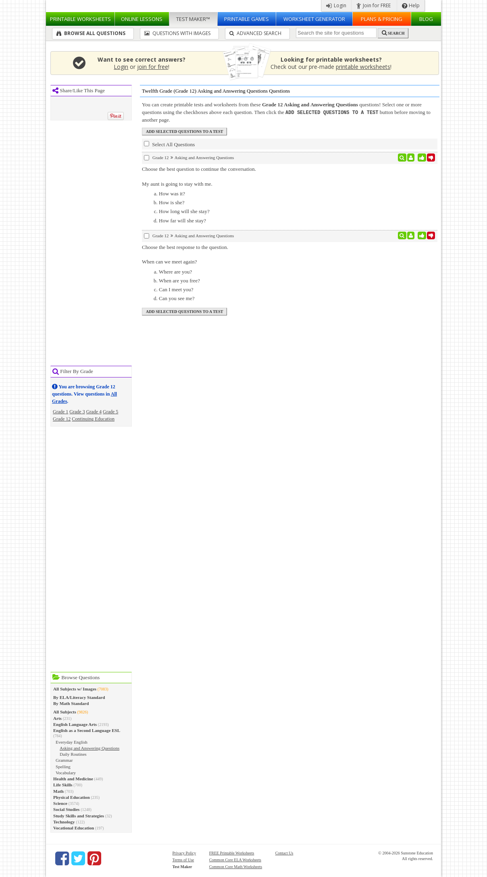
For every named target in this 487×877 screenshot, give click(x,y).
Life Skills (63, 784)
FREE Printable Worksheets (231, 853)
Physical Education (71, 797)
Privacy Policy (184, 853)
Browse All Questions (90, 33)
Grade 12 (62, 419)
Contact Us (284, 853)
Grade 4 (94, 412)
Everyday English (71, 742)
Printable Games (246, 19)
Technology (64, 821)
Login (336, 5)
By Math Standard (71, 703)
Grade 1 (60, 412)
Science (60, 803)
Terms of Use (183, 860)
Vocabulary (66, 772)
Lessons (141, 19)
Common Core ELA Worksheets (235, 860)
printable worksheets (363, 66)
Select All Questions (169, 144)
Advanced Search (255, 33)
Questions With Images (177, 33)
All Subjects (64, 711)
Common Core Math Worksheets (235, 867)
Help (411, 5)
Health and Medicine (73, 778)
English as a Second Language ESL (86, 730)
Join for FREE (373, 5)
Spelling (63, 766)
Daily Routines (73, 754)
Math (58, 791)
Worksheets (80, 19)
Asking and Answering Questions (89, 748)
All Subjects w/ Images (74, 688)
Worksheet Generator (314, 19)
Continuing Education (93, 419)
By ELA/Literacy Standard (79, 697)
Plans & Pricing (381, 19)
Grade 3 (77, 412)
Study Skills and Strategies (78, 815)
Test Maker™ (193, 19)
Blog (426, 19)
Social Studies (66, 809)
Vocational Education (73, 827)
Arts (57, 718)
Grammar (64, 760)
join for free (152, 66)
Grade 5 (110, 412)
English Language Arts (75, 724)
